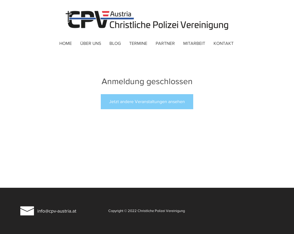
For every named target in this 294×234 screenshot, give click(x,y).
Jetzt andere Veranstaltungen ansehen (147, 101)
